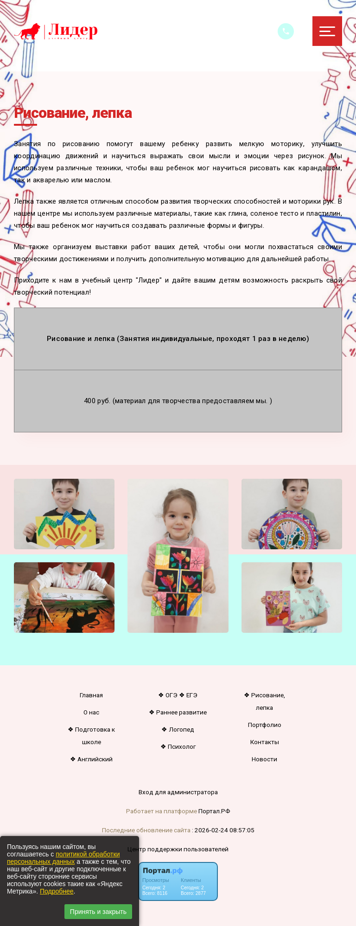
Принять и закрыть (98, 911)
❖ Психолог (178, 746)
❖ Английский (91, 759)
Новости (264, 759)
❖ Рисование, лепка (264, 701)
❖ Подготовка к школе (91, 736)
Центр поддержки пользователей (178, 849)
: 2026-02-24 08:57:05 (223, 830)
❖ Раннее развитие (178, 712)
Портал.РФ (214, 811)
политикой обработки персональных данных (63, 857)
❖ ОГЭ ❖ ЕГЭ (177, 695)
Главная (91, 695)
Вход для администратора (178, 792)
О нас (91, 712)
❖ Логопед (177, 729)
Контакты (264, 742)
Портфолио (264, 724)
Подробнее (57, 891)
